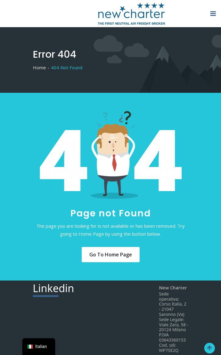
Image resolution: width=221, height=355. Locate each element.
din (53, 289)
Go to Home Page (110, 254)
